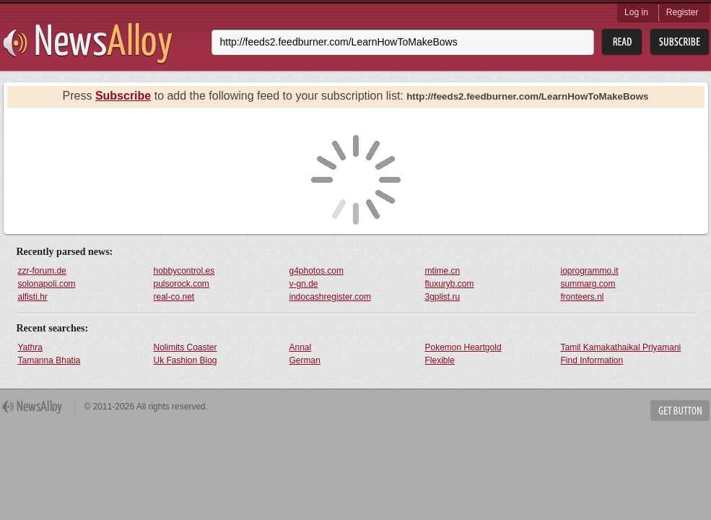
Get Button (680, 410)
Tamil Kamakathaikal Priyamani (621, 347)
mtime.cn (443, 271)
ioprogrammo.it (590, 271)
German (304, 360)
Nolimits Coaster (185, 347)
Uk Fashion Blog (185, 360)
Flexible (440, 360)
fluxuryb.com (449, 284)
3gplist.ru (443, 297)
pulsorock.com (181, 284)
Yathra (30, 347)
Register (682, 12)
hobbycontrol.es (184, 271)
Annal (300, 347)
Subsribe (680, 42)
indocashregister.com (330, 297)
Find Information (592, 360)
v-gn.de (303, 284)
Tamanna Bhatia (49, 360)
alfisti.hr (33, 297)
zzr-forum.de (42, 271)
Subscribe (123, 96)
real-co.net (174, 297)
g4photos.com (316, 271)
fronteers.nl (582, 297)
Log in (636, 12)
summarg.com (588, 284)
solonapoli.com (47, 284)
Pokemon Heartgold (463, 347)
